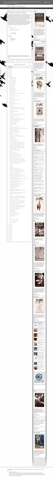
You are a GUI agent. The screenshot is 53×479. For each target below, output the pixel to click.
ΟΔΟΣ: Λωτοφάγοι (12, 106)
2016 (9, 228)
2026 (9, 68)
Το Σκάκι (11, 125)
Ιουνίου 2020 (12, 85)
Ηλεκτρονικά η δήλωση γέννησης (14, 134)
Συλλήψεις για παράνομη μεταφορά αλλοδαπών (16, 155)
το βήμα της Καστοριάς (36, 37)
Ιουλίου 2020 (12, 84)
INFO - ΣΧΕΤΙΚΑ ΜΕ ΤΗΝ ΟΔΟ (18, 8)
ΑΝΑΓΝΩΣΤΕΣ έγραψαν (40, 333)
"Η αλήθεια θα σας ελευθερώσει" (14, 111)
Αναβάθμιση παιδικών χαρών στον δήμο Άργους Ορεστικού (18, 192)
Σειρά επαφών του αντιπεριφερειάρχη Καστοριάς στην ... (17, 146)
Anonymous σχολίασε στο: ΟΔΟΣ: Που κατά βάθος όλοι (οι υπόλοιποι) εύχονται (39, 152)
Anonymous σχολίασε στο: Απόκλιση (38, 180)
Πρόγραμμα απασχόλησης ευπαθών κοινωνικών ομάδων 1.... (18, 147)
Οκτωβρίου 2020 (12, 80)
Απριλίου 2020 (12, 88)
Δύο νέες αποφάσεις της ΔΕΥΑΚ (14, 186)
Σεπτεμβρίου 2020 (12, 81)
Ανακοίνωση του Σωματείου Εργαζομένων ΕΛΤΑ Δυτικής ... (18, 142)
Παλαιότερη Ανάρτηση (27, 61)
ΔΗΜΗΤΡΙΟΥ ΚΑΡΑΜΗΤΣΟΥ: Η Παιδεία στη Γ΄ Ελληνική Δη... (18, 128)
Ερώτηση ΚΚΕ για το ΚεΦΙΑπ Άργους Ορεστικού (16, 169)
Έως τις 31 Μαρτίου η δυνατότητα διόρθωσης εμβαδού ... (17, 206)
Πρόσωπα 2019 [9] (12, 98)
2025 (9, 69)
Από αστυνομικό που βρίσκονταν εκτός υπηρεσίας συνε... (17, 201)
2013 (9, 232)
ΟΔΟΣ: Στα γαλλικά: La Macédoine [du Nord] (16, 172)
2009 (9, 237)
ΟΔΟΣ (34, 69)
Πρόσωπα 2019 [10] (12, 102)
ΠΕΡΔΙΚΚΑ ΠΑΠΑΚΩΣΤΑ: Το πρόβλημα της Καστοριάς (41, 357)
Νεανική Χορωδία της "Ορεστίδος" (14, 120)
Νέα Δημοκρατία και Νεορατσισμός (14, 150)
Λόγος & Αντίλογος (12, 215)
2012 (9, 233)
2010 (9, 236)
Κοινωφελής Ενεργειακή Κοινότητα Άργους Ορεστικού (17, 197)
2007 (9, 240)
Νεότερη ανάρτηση (11, 61)
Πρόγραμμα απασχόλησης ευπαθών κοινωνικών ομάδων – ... (18, 174)
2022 (9, 73)
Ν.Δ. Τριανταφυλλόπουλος (37, 424)
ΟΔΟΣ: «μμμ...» (12, 112)
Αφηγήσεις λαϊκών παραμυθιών (14, 209)
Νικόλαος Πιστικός (12, 210)
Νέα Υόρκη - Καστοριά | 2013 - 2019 (15, 99)
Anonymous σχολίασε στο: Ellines (37, 190)
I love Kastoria (12, 97)
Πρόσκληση (11, 165)
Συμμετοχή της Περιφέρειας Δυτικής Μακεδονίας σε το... (17, 143)
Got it (49, 2)
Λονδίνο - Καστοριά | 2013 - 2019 (14, 219)
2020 (9, 76)
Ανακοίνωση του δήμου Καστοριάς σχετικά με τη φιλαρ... (17, 119)
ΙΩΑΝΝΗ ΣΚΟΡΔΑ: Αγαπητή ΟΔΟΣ (15, 29)
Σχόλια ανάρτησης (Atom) (21, 64)
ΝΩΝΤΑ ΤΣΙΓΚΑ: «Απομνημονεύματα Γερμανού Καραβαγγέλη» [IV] (41, 324)
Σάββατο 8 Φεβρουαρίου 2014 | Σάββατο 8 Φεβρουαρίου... (17, 196)
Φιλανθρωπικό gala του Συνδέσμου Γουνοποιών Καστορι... (17, 200)
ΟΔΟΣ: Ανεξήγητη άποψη (13, 152)
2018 (9, 225)
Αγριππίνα (11, 151)
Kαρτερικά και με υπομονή (40, 352)
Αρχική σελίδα (18, 61)
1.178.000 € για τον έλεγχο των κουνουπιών (15, 193)
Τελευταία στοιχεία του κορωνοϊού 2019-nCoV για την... (17, 107)
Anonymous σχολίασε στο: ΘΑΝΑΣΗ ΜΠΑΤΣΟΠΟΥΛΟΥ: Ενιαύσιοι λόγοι (38, 175)
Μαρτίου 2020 (12, 89)
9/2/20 (14, 38)
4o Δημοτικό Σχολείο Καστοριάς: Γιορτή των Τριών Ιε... (17, 181)
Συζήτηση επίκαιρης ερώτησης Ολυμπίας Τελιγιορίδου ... (17, 159)
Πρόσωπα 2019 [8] (12, 94)
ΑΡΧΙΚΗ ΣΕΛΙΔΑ (10, 8)
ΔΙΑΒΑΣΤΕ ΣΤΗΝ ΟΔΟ (13, 138)
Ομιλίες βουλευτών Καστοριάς (14, 129)
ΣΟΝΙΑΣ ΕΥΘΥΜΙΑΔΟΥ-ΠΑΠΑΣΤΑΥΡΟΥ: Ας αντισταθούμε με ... (19, 178)
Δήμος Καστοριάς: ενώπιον (41, 366)
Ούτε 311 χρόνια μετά (13, 187)
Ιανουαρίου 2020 (12, 222)
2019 (9, 224)
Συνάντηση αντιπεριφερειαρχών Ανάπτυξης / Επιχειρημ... (17, 202)
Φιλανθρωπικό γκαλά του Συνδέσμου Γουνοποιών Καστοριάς (18, 160)
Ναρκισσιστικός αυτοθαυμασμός (14, 214)
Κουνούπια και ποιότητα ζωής (14, 30)
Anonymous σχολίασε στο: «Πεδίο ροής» (38, 183)
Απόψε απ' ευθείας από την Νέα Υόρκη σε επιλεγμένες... (17, 93)
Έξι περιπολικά (12, 137)
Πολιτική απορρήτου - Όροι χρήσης (29, 8)
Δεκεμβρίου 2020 (12, 77)
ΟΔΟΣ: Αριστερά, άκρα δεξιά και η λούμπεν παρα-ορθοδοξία (41, 329)
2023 (9, 72)
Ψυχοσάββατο (11, 133)
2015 (9, 229)
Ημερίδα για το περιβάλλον (13, 124)
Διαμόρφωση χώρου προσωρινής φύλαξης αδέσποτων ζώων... (18, 205)
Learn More (45, 2)
